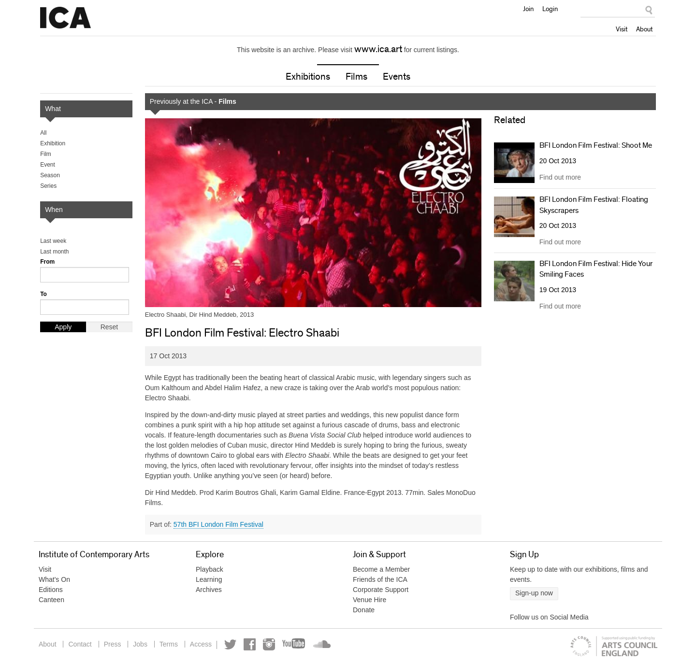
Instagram (269, 644)
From (47, 261)
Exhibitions (308, 77)
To (43, 294)
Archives (209, 589)
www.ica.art (378, 49)
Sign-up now (534, 593)
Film (45, 154)
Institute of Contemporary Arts (65, 18)
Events (396, 77)
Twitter (230, 644)
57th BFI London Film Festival (218, 524)
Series (48, 186)
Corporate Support (380, 589)
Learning (209, 579)
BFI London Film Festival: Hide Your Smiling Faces (595, 269)
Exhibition (52, 143)
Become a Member (381, 569)
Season (50, 175)
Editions (51, 589)
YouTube (294, 644)
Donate (364, 610)
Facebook (250, 644)
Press (112, 644)
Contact (79, 644)
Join (528, 8)
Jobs (140, 644)
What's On (54, 579)
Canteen (51, 600)
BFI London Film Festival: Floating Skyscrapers (593, 205)
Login (550, 8)
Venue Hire (369, 600)
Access (201, 644)
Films (356, 77)
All (43, 132)
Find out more (560, 177)
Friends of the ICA (380, 579)
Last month (54, 251)
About (644, 29)
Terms (169, 644)
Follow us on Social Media (549, 617)
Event (47, 164)
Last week (53, 241)
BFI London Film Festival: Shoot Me (595, 145)
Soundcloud (321, 644)
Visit (621, 29)
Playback (209, 569)
